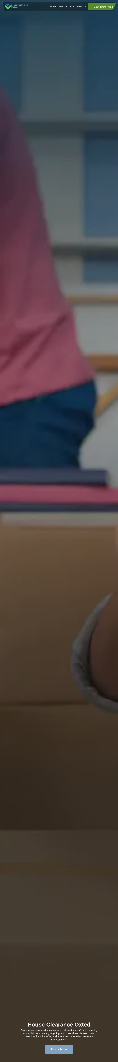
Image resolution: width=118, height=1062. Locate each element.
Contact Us (81, 6)
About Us (69, 6)
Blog (61, 6)
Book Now (59, 1049)
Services (53, 6)
